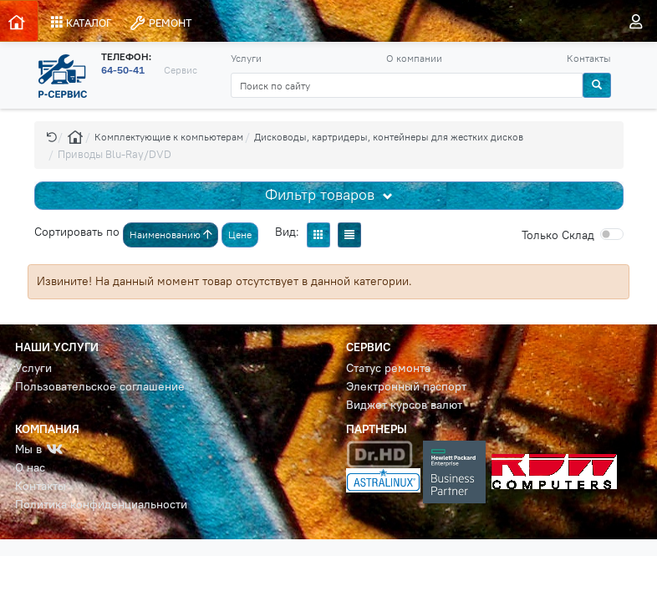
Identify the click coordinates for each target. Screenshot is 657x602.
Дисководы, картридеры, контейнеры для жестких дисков (388, 136)
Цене (240, 234)
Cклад (558, 234)
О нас (30, 468)
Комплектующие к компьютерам (168, 136)
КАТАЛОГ (81, 22)
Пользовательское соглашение (100, 387)
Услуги (246, 58)
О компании (414, 58)
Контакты (589, 58)
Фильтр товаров (322, 195)
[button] (52, 136)
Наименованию (171, 234)
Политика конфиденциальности (101, 504)
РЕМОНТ (160, 23)
